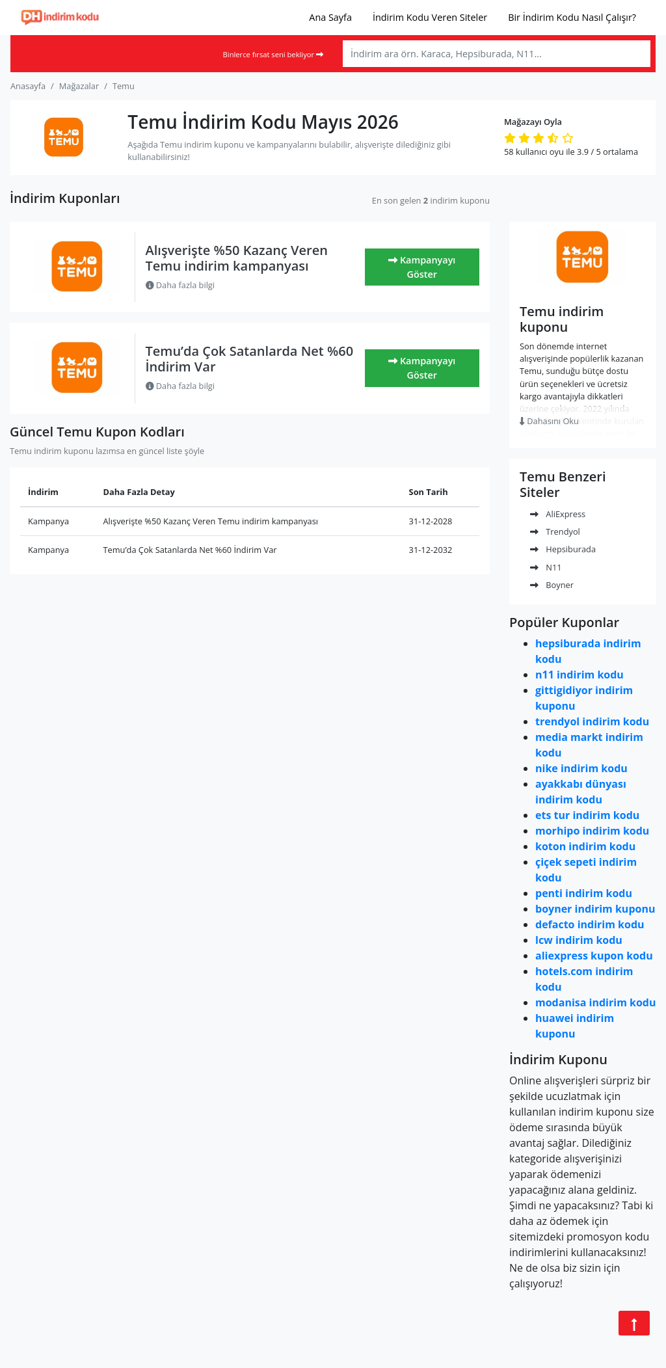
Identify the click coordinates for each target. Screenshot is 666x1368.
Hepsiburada (563, 549)
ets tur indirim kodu (587, 815)
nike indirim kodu (581, 768)
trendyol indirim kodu (592, 721)
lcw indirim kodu (578, 940)
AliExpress (557, 514)
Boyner (552, 585)
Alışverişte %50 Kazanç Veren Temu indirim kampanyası (237, 258)
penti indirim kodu (583, 893)
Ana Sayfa (330, 17)
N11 (546, 567)
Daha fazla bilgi (180, 285)
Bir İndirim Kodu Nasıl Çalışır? (572, 17)
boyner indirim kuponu (595, 909)
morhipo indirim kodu (592, 831)
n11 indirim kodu (579, 674)
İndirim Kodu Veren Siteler (430, 17)
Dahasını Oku (549, 421)
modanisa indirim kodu (595, 1002)
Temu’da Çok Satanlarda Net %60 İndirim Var (250, 358)
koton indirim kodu (585, 846)
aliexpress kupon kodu (594, 955)
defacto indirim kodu (590, 924)
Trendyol (555, 531)
